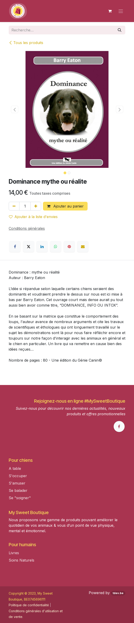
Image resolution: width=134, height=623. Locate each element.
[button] (14, 109)
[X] (28, 246)
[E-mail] (82, 246)
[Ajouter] (35, 206)
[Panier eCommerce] (109, 11)
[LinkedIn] (42, 246)
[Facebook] (14, 246)
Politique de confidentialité (29, 605)
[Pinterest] (69, 246)
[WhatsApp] (55, 246)
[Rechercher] (119, 30)
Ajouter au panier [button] (65, 206)
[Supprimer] (14, 206)
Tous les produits (26, 42)
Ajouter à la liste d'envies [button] (33, 216)
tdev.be (118, 593)
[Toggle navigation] (120, 11)
